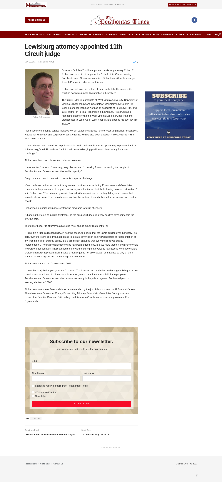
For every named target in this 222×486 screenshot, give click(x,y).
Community (70, 34)
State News (109, 4)
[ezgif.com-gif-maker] (169, 115)
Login (208, 34)
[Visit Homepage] (120, 20)
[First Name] (56, 378)
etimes (180, 34)
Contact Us (119, 4)
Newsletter (41, 396)
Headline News (47, 62)
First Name (38, 373)
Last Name (88, 373)
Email (35, 361)
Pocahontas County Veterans (154, 34)
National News (96, 4)
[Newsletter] (33, 396)
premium (36, 418)
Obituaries (53, 34)
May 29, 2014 (31, 62)
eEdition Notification (46, 392)
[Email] (81, 366)
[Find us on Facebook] (194, 20)
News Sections (33, 34)
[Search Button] (220, 34)
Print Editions (37, 20)
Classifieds (194, 34)
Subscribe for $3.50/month (182, 4)
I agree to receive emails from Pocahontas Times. (61, 386)
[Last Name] (106, 378)
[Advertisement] (171, 64)
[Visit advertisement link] (36, 4)
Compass (111, 34)
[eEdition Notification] (33, 392)
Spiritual (125, 34)
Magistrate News (90, 34)
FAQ (217, 34)
